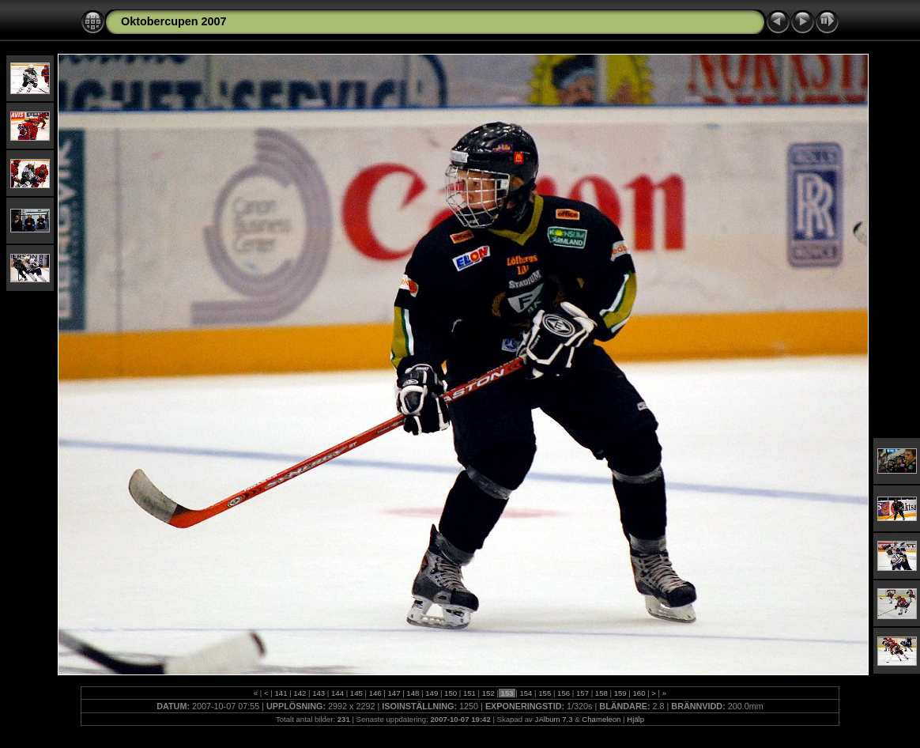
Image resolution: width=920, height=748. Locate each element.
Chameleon (601, 719)
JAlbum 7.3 (554, 719)
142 (300, 693)
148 (413, 693)
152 (488, 693)
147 (394, 693)
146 (375, 693)
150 (450, 693)
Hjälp (635, 719)
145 (356, 693)
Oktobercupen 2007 (174, 21)
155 (545, 693)
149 (432, 693)
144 (337, 693)
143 (318, 693)
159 (620, 693)
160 (639, 693)
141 (281, 693)
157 (582, 693)
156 (563, 693)
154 (526, 693)
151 (469, 693)
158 (601, 693)
